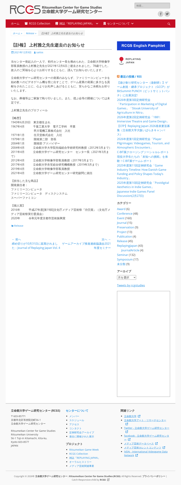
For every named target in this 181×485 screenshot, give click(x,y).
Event (120, 218)
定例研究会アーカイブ (81, 432)
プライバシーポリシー (153, 476)
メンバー (74, 416)
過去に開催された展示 (81, 436)
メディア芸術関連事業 (81, 466)
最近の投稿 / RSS (131, 76)
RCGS (103, 479)
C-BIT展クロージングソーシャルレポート (143, 152)
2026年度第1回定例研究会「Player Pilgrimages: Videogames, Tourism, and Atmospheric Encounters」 (143, 143)
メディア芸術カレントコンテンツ (142, 447)
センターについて (118, 23)
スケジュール (76, 420)
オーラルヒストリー (80, 461)
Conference (124, 214)
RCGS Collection (39, 23)
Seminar (122, 255)
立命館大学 (130, 416)
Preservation (125, 227)
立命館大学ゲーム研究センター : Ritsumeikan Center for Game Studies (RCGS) (77, 476)
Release (31, 33)
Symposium (125, 259)
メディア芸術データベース (139, 443)
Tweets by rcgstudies (131, 285)
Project (122, 232)
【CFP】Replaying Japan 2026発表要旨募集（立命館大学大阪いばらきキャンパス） (143, 130)
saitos (39, 52)
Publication (124, 236)
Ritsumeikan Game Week (84, 449)
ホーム (15, 23)
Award (121, 209)
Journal (122, 223)
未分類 (121, 264)
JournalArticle (130, 250)
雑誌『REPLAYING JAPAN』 (76, 23)
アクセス (74, 424)
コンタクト (75, 428)
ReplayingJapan (127, 246)
